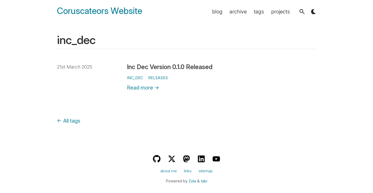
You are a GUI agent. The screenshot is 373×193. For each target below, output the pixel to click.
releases (158, 77)
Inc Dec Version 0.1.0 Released (169, 67)
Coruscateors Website (99, 11)
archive (238, 12)
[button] (302, 11)
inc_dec (135, 77)
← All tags (68, 121)
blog (217, 12)
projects (280, 12)
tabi (204, 181)
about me (168, 171)
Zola (192, 181)
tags (259, 12)
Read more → (143, 88)
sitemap (206, 171)
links (188, 171)
